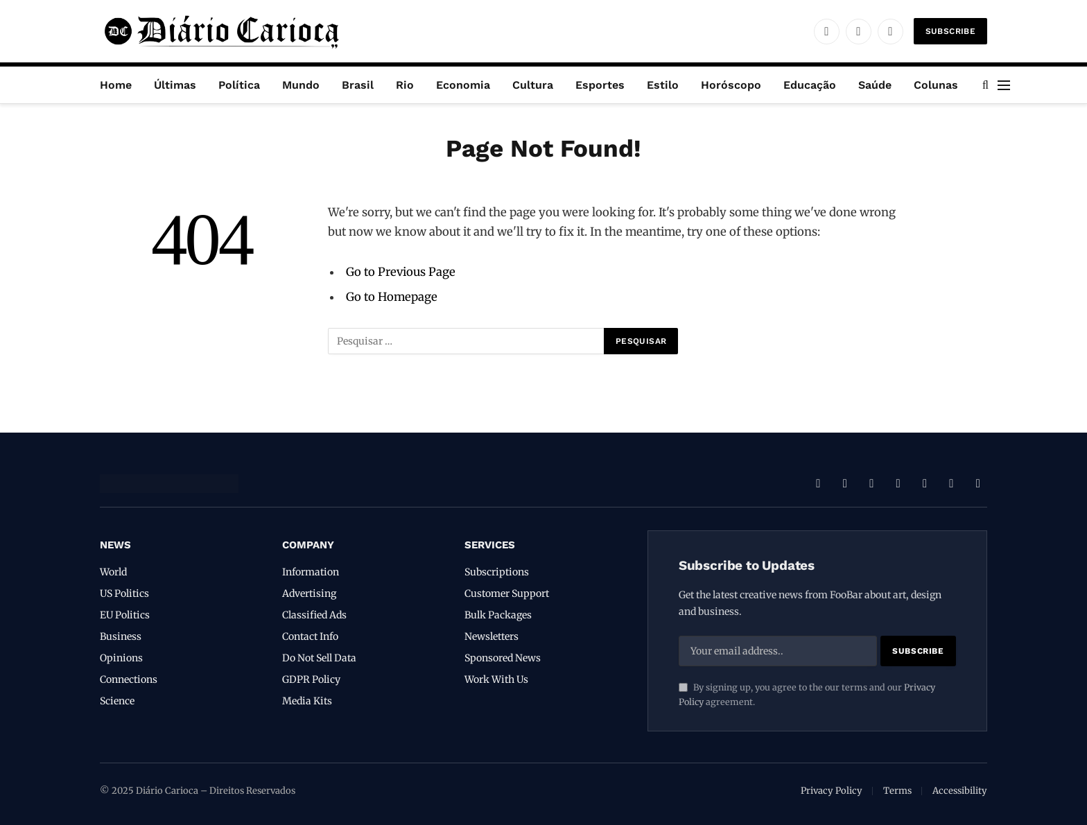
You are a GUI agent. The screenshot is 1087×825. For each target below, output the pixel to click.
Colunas (936, 85)
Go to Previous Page (400, 272)
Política (239, 85)
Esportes (600, 85)
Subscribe (950, 31)
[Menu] (1004, 85)
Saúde (875, 85)
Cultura (532, 85)
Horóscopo (731, 85)
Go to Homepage (391, 297)
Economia (463, 85)
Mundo (301, 85)
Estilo (663, 85)
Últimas (175, 85)
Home (116, 85)
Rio (405, 85)
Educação (809, 85)
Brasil (358, 85)
